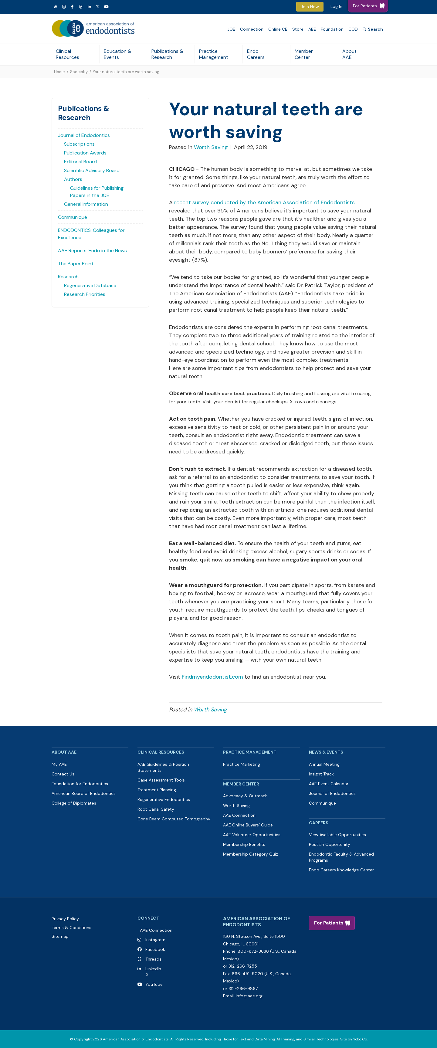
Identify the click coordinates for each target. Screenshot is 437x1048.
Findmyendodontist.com (212, 676)
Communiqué (72, 217)
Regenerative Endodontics (163, 799)
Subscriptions (79, 144)
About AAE (349, 54)
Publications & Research (167, 54)
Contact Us (63, 774)
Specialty (79, 71)
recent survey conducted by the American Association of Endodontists (264, 202)
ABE (312, 29)
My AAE (59, 764)
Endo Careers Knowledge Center (341, 870)
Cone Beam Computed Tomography (173, 819)
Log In (336, 6)
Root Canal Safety (155, 809)
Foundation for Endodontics (80, 783)
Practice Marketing (241, 764)
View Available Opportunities (337, 834)
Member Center (304, 54)
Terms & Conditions (71, 927)
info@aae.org (249, 996)
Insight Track (321, 774)
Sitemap (60, 936)
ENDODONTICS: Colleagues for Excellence (91, 234)
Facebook (154, 949)
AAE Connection (239, 815)
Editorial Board (80, 161)
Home (59, 71)
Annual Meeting (324, 764)
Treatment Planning (156, 789)
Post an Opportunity (329, 844)
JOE (231, 29)
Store (297, 29)
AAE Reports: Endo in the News (92, 250)
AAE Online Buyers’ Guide (248, 825)
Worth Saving (211, 147)
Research (68, 276)
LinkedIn (152, 969)
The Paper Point (75, 263)
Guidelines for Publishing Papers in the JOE (97, 191)
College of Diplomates (74, 803)
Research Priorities (84, 294)
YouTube (153, 984)
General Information (86, 204)
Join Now (310, 6)
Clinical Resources (67, 54)
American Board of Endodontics (84, 793)
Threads (153, 959)
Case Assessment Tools (161, 780)
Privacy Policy (65, 918)
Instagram (155, 939)
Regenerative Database (90, 285)
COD (353, 29)
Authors (73, 179)
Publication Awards (85, 153)
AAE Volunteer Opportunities (251, 834)
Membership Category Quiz (250, 854)
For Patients (329, 923)
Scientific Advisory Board (92, 170)
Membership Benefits (244, 844)
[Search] (372, 29)
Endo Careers (256, 54)
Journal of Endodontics (84, 135)
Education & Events (117, 54)
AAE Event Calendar (328, 783)
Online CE (277, 29)
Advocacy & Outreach (245, 796)
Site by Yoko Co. (354, 1039)
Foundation (332, 29)
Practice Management (213, 54)
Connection (251, 29)
